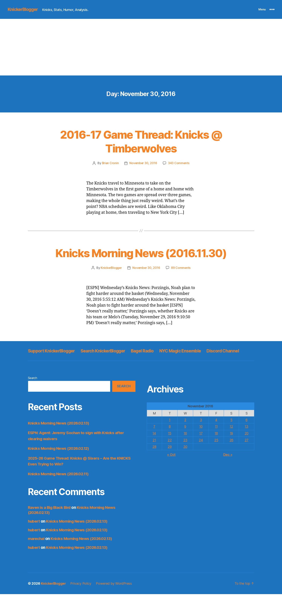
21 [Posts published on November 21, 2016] (154, 462)
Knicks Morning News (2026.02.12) (60, 470)
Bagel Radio (150, 364)
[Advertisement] (141, 47)
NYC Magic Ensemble (191, 364)
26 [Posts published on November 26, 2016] (231, 462)
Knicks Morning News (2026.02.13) (60, 445)
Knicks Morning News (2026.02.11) (59, 495)
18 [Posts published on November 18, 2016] (216, 455)
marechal (36, 560)
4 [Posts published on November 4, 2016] (216, 442)
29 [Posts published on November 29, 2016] (170, 468)
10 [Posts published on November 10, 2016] (200, 449)
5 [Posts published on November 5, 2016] (231, 442)
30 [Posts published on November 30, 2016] (185, 468)
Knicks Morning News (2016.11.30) (141, 259)
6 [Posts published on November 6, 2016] (246, 442)
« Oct (171, 476)
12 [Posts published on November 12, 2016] (231, 449)
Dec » (227, 476)
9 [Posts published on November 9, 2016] (185, 449)
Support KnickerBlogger (53, 364)
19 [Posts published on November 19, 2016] (231, 455)
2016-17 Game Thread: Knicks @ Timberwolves (141, 141)
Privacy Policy (81, 605)
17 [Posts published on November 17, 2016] (200, 455)
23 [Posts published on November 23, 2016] (185, 462)
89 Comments (181, 281)
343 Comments (179, 163)
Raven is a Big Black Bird (50, 529)
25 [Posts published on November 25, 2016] (216, 462)
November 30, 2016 (143, 163)
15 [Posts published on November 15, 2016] (169, 455)
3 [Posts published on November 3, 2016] (201, 442)
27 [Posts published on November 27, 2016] (246, 462)
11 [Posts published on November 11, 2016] (215, 449)
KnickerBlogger (23, 9)
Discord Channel (45, 373)
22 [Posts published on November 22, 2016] (170, 462)
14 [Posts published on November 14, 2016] (154, 455)
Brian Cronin (110, 163)
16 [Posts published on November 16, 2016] (185, 455)
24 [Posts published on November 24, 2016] (201, 462)
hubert (34, 543)
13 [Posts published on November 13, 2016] (246, 449)
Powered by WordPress (115, 605)
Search (32, 400)
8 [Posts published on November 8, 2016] (170, 449)
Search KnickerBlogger (108, 364)
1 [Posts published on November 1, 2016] (170, 442)
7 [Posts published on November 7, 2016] (154, 449)
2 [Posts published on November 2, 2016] (185, 442)
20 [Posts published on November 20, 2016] (246, 455)
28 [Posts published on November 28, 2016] (154, 468)
